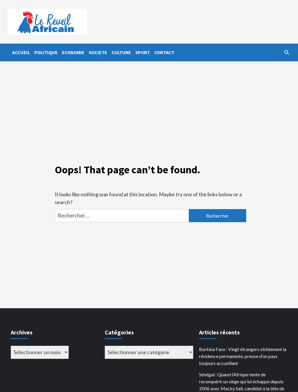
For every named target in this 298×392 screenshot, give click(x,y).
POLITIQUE (46, 52)
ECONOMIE (73, 52)
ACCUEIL (21, 52)
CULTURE (121, 52)
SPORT (142, 52)
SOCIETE (98, 52)
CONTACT (164, 52)
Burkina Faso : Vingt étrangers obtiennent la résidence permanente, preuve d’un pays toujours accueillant (242, 356)
